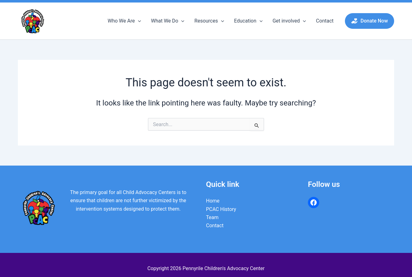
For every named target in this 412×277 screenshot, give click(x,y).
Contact (325, 21)
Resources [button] (209, 20)
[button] (138, 20)
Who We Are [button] (124, 20)
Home (212, 201)
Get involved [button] (289, 20)
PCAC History (221, 209)
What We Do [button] (168, 20)
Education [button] (248, 20)
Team (212, 217)
